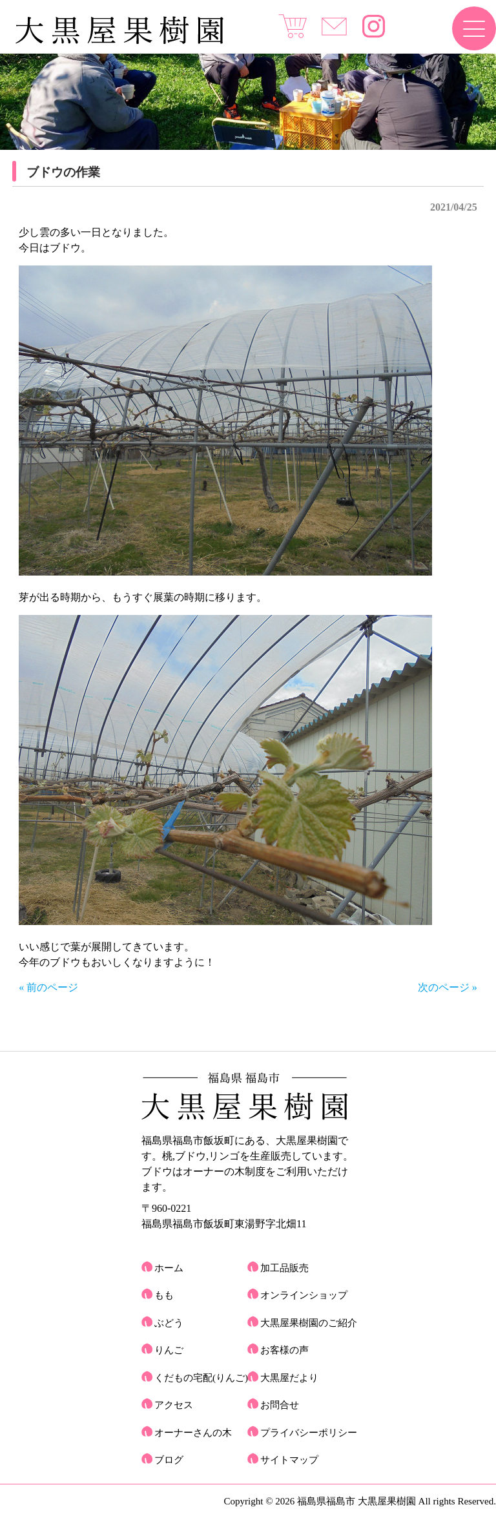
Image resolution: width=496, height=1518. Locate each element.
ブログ (168, 1460)
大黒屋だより (289, 1378)
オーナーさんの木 (193, 1433)
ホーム (168, 1268)
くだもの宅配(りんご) (201, 1378)
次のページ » (447, 987)
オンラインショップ (303, 1295)
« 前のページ (48, 987)
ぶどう (168, 1323)
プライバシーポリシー (308, 1433)
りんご (168, 1350)
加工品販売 (284, 1268)
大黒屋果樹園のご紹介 (308, 1323)
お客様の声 (284, 1350)
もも (164, 1295)
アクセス (173, 1405)
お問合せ (279, 1405)
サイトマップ (289, 1460)
